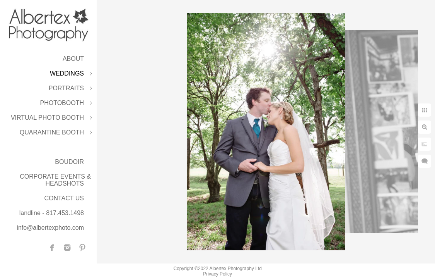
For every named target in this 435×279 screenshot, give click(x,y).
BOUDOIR (69, 161)
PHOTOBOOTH (62, 103)
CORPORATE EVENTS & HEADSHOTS (55, 180)
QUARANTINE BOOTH (52, 132)
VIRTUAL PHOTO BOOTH (47, 117)
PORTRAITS (66, 88)
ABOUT (73, 58)
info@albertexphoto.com (50, 227)
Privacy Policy (217, 274)
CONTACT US (64, 198)
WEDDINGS (67, 73)
